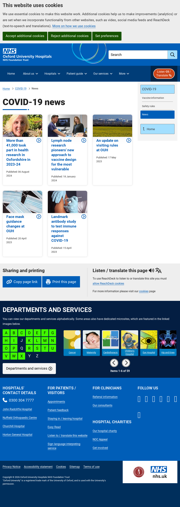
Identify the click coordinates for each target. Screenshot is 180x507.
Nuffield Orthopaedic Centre (20, 417)
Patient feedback (58, 410)
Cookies (61, 466)
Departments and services (26, 368)
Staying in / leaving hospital (65, 418)
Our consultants (102, 405)
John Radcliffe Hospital (17, 409)
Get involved (100, 448)
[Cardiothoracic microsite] (110, 343)
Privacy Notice (11, 466)
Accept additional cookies (25, 36)
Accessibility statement (38, 466)
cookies (144, 291)
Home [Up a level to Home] (150, 129)
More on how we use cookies (74, 26)
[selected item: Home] (11, 73)
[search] (172, 54)
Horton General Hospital (17, 434)
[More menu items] (123, 73)
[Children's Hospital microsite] (129, 343)
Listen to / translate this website (67, 435)
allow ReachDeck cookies (108, 283)
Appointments (56, 401)
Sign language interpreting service (64, 446)
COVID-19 (20, 88)
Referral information (105, 397)
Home (6, 88)
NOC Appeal (100, 439)
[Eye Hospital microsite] (149, 343)
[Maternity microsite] (91, 343)
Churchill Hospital (14, 426)
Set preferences (106, 36)
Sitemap (74, 466)
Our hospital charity (105, 431)
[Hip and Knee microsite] (168, 343)
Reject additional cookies (70, 36)
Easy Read (54, 427)
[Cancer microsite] (72, 343)
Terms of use (91, 466)
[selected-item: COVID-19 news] (157, 115)
